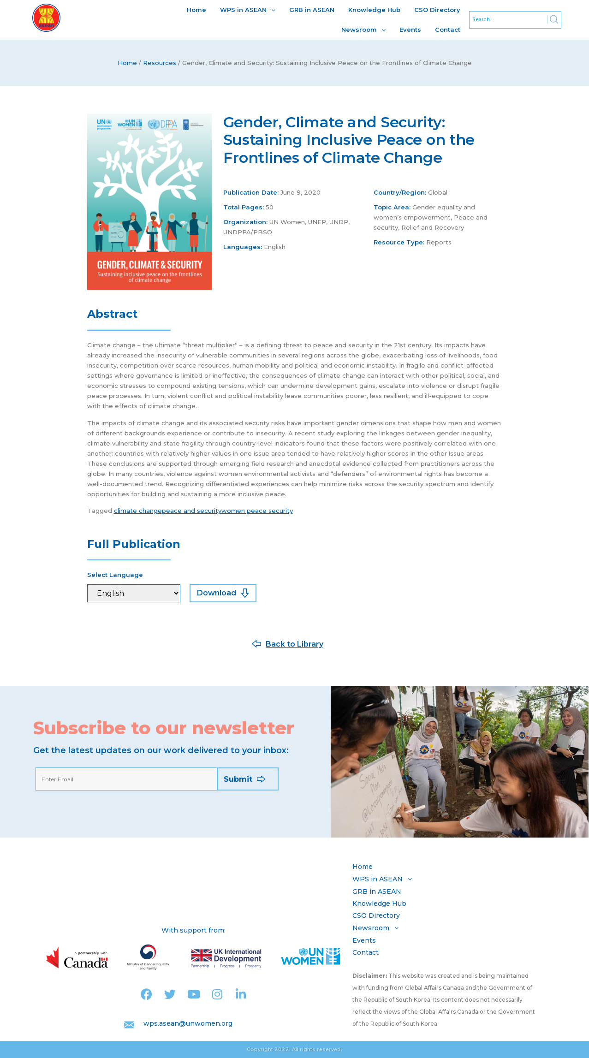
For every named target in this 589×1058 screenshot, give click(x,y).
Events (410, 29)
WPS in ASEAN (247, 9)
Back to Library (294, 644)
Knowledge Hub (374, 9)
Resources (159, 62)
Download (216, 592)
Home (196, 9)
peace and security (191, 510)
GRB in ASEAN (311, 9)
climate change (138, 510)
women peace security (257, 510)
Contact (447, 29)
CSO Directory (437, 9)
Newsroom (363, 29)
